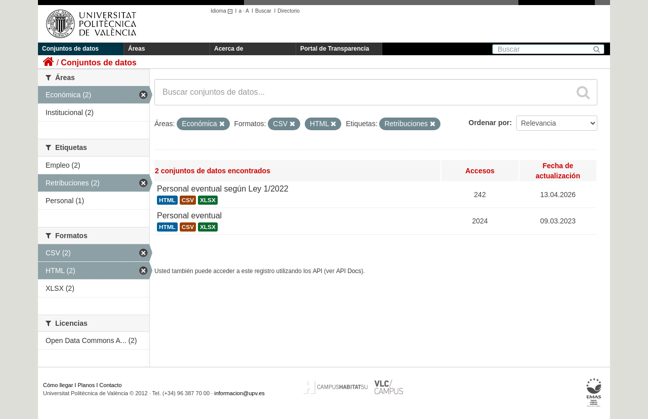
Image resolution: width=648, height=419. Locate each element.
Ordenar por (489, 123)
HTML (167, 200)
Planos (86, 385)
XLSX (208, 200)
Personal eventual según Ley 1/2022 (223, 188)
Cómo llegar (58, 385)
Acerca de (228, 48)
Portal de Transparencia (334, 48)
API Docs (348, 271)
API (317, 271)
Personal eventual (189, 215)
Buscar (263, 11)
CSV (188, 200)
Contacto (110, 385)
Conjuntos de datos (70, 48)
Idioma (223, 11)
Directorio (288, 11)
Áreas (136, 48)
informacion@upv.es (239, 393)
